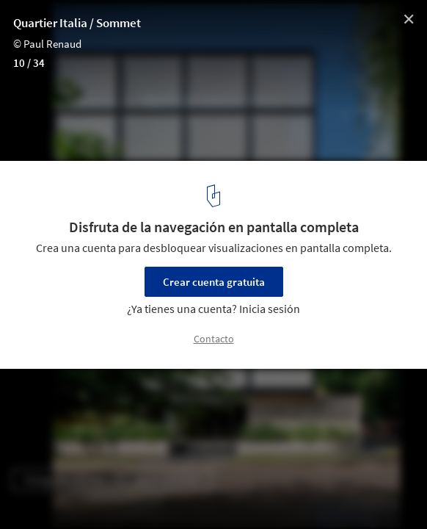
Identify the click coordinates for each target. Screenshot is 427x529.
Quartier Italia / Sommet (77, 23)
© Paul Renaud (47, 44)
